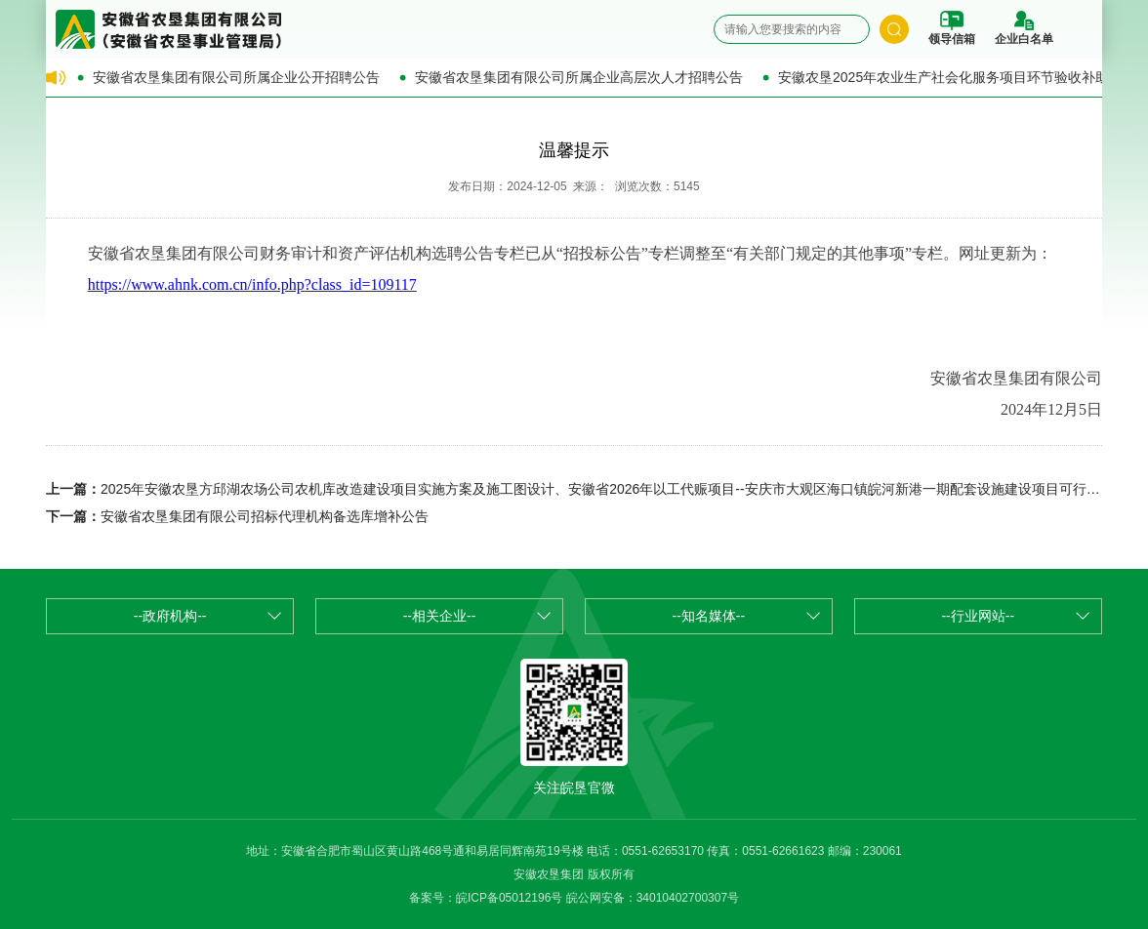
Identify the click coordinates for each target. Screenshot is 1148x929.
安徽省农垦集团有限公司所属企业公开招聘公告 (236, 77)
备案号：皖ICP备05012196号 (485, 898)
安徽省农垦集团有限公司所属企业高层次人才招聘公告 (579, 77)
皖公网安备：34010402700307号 (652, 898)
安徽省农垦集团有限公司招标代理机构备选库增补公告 (265, 516)
